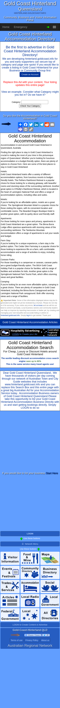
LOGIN (25, 407)
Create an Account (30, 74)
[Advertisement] (27, 441)
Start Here (52, 473)
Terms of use (16, 640)
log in (29, 315)
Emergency (20, 27)
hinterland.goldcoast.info (10, 315)
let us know (38, 305)
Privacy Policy (31, 640)
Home (5, 27)
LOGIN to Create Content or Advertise (30, 625)
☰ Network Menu (30, 544)
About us (45, 640)
